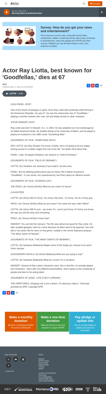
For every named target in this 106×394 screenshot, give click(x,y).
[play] (7, 12)
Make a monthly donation (21, 319)
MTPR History (44, 361)
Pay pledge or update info (85, 319)
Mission (41, 359)
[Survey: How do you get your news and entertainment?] (19, 36)
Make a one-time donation (53, 319)
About (41, 355)
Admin (41, 369)
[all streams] (102, 12)
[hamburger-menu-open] (6, 3)
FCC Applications (45, 377)
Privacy (41, 367)
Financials (42, 375)
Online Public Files (46, 379)
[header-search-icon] (84, 4)
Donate (96, 3)
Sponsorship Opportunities (44, 364)
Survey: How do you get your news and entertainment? (66, 29)
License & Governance (47, 373)
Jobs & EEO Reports (46, 381)
